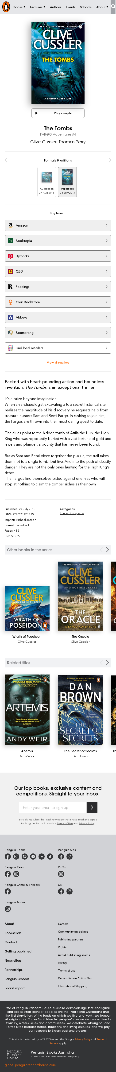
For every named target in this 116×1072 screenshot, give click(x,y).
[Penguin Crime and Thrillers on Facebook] (8, 891)
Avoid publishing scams (74, 955)
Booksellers (13, 933)
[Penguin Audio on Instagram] (8, 909)
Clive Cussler (43, 141)
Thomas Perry (72, 141)
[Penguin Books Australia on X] (25, 856)
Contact (11, 942)
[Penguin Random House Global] (18, 1053)
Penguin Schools (17, 979)
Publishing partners (70, 939)
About (9, 924)
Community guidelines (73, 931)
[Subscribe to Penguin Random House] (92, 807)
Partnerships (14, 970)
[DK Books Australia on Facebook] (61, 891)
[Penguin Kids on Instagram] (69, 856)
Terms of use (66, 970)
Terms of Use (65, 823)
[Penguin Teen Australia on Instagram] (16, 874)
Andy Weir (27, 756)
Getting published (18, 951)
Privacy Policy (86, 823)
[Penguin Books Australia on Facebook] (8, 856)
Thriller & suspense (72, 513)
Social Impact (15, 988)
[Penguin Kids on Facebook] (61, 856)
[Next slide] (107, 662)
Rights (62, 947)
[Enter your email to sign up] (53, 807)
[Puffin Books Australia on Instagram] (61, 874)
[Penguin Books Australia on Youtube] (33, 856)
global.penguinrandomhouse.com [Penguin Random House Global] (30, 1064)
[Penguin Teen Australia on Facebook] (8, 874)
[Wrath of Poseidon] (27, 608)
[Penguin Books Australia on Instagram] (16, 856)
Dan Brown (80, 756)
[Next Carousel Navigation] (107, 549)
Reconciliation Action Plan (75, 978)
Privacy (62, 962)
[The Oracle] (80, 596)
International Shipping (72, 986)
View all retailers (58, 362)
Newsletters (13, 960)
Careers (63, 924)
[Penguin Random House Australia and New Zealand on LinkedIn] (42, 856)
